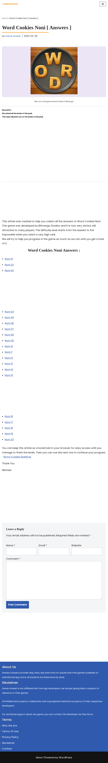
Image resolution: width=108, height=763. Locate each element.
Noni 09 (9, 340)
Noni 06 (9, 323)
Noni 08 (9, 334)
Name (10, 545)
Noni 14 (9, 369)
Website (76, 545)
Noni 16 (9, 416)
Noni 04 (9, 311)
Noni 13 (9, 363)
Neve (39, 757)
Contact (7, 748)
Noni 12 (9, 358)
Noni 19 (9, 433)
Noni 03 (9, 270)
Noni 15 (9, 375)
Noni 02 (9, 264)
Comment (13, 558)
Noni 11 (8, 352)
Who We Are (9, 725)
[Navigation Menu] (103, 4)
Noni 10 (9, 346)
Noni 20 (9, 439)
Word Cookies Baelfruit (17, 457)
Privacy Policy (10, 737)
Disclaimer (8, 743)
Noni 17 (9, 422)
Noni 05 (9, 317)
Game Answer (13, 36)
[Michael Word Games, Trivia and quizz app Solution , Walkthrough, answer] (10, 4)
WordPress (65, 757)
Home (5, 18)
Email (43, 545)
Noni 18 (9, 428)
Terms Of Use (10, 731)
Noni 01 (9, 259)
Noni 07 (9, 329)
